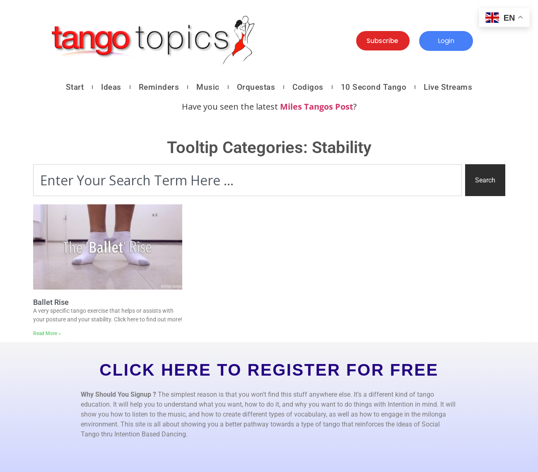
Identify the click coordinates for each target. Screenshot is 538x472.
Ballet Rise (51, 302)
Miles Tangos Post (316, 106)
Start (75, 87)
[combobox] (247, 180)
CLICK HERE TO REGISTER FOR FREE (268, 370)
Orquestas (256, 87)
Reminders (159, 87)
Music (208, 87)
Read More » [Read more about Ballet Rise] (47, 333)
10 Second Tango (374, 87)
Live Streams (448, 87)
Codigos (307, 87)
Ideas (111, 87)
